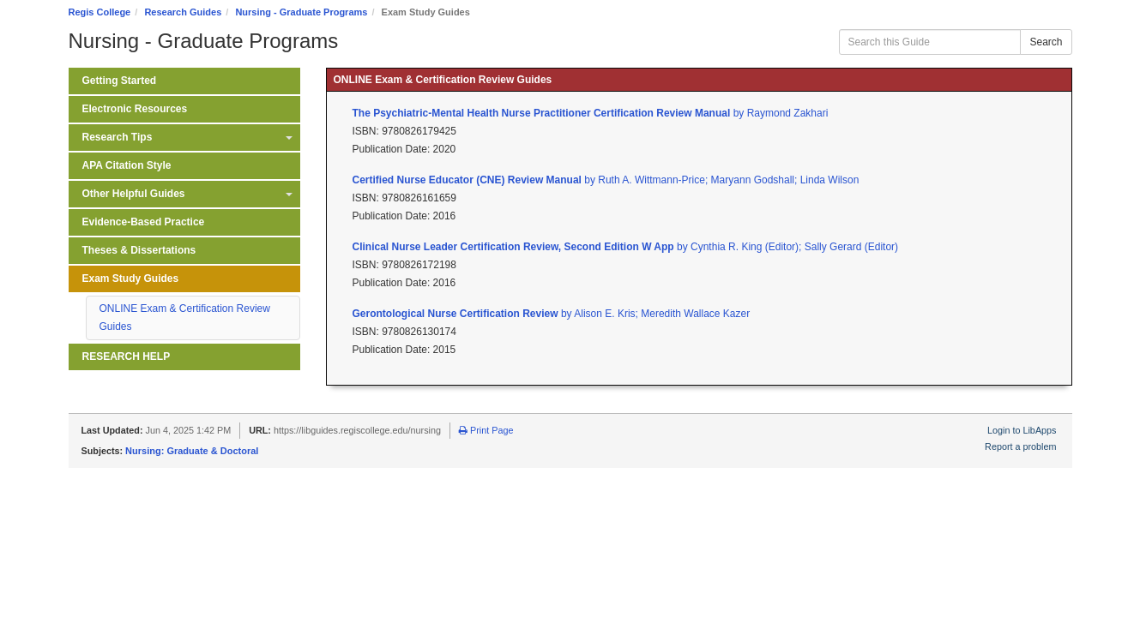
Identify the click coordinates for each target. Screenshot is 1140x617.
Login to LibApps (1021, 430)
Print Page (486, 430)
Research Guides (182, 12)
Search (1045, 42)
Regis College (100, 12)
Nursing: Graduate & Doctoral (191, 451)
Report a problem (1020, 446)
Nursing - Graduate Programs (301, 12)
